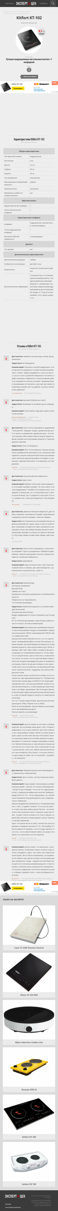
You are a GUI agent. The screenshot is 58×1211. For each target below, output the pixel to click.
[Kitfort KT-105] (29, 1114)
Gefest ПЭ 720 (29, 1184)
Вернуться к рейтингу (29, 77)
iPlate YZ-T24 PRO (29, 995)
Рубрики (43, 3)
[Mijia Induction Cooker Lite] (29, 1019)
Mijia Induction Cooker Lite (29, 1042)
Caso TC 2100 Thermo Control (29, 947)
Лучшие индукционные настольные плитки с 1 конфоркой (29, 60)
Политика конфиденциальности (41, 1202)
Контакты (48, 1197)
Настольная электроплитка (39, 89)
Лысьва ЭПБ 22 (29, 1089)
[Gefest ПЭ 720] (29, 1161)
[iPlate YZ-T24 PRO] (29, 972)
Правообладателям (45, 1205)
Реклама (8, 1204)
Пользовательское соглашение (40, 1200)
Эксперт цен (26, 3)
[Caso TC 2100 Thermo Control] (29, 925)
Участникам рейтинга (13, 1207)
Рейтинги (9, 3)
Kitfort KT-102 (17, 84)
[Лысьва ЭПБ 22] (29, 1067)
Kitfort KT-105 (29, 1137)
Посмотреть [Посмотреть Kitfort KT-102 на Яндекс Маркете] (18, 88)
